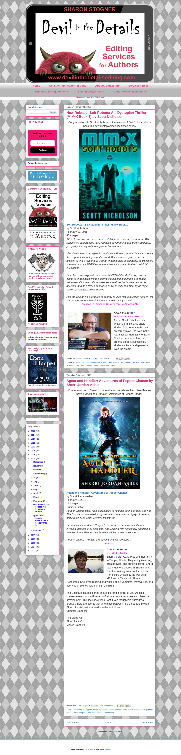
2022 (33, 443)
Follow (43, 150)
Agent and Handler (106, 710)
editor (125, 710)
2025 (33, 431)
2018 (33, 458)
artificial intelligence (93, 362)
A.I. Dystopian (78, 362)
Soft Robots (105, 365)
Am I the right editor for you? (67, 85)
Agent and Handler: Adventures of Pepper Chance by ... (41, 520)
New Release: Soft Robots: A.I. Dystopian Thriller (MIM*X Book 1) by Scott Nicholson (106, 115)
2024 (33, 435)
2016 (33, 539)
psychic (149, 710)
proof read (135, 362)
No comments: (106, 358)
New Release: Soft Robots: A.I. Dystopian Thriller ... (41, 508)
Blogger (108, 749)
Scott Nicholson (72, 365)
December (38, 462)
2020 (33, 450)
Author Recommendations (130, 91)
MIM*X (116, 362)
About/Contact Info (107, 85)
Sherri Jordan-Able (94, 713)
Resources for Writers (90, 97)
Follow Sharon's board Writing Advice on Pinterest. (42, 338)
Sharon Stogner (92, 365)
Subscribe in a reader (38, 163)
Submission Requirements (51, 91)
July (35, 481)
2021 (33, 447)
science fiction (146, 362)
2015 (33, 543)
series (82, 365)
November (38, 466)
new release (125, 362)
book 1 (105, 362)
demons (118, 710)
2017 (33, 535)
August (37, 477)
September (38, 474)
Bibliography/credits (91, 91)
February (37, 501)
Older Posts (147, 722)
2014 (33, 547)
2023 (33, 439)
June (36, 485)
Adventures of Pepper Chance (85, 710)
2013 (33, 551)
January (37, 530)
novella (142, 710)
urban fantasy (108, 713)
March (36, 497)
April (35, 493)
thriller (113, 365)
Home (36, 85)
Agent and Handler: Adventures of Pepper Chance (97, 492)
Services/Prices (138, 85)
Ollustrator (89, 749)
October (37, 470)
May (35, 489)
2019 (33, 454)
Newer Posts (72, 722)
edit (110, 362)
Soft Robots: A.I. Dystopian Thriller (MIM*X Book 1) (97, 224)
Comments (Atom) (115, 732)
